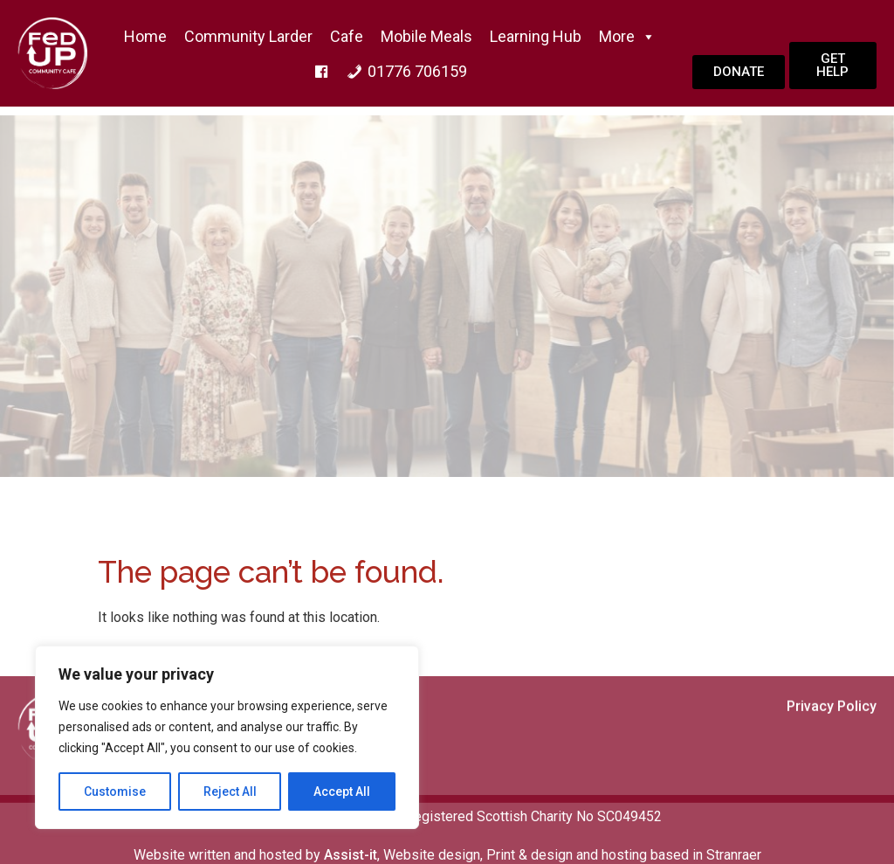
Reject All (230, 791)
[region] (227, 737)
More (627, 36)
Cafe (346, 36)
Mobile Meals (426, 36)
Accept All (341, 791)
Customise (115, 791)
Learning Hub (535, 36)
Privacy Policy (832, 751)
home (145, 36)
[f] (321, 71)
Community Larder (248, 36)
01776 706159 (417, 71)
